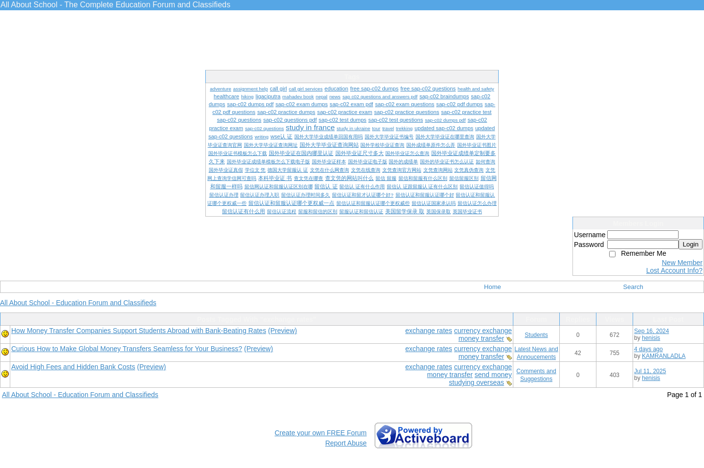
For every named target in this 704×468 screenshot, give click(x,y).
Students (536, 335)
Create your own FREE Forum (321, 433)
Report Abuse (346, 443)
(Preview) (282, 330)
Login (690, 244)
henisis (651, 337)
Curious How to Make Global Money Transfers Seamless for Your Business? (126, 349)
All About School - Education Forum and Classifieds (78, 303)
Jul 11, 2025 (650, 371)
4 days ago (648, 349)
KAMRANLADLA (663, 356)
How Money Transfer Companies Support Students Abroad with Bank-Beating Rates (138, 330)
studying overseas (476, 382)
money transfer (481, 338)
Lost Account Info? (674, 270)
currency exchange (483, 330)
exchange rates (428, 330)
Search (633, 286)
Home (492, 286)
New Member (682, 263)
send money (493, 375)
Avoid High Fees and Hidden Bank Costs (73, 367)
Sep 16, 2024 (651, 331)
